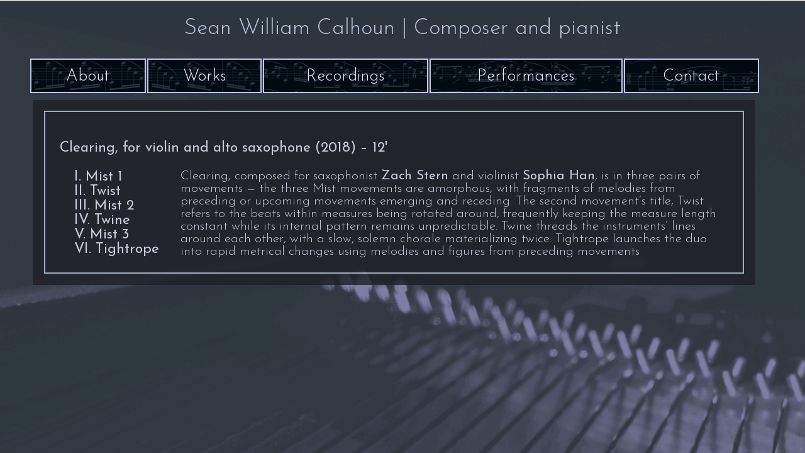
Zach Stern (414, 176)
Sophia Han (559, 176)
